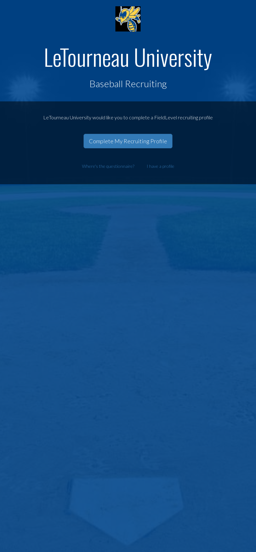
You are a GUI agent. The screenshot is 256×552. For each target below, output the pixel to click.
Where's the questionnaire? (108, 166)
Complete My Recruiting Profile (128, 141)
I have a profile (160, 166)
